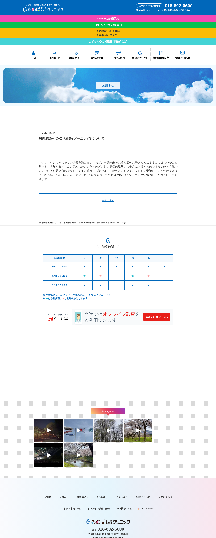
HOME (34, 55)
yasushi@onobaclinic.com (108, 512)
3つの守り (97, 55)
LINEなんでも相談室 (106, 24)
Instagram (145, 484)
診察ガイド (76, 55)
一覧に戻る (108, 200)
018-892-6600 (111, 504)
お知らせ (54, 55)
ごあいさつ (118, 55)
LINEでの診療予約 (108, 18)
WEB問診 (124, 484)
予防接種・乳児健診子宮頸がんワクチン (108, 33)
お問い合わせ (182, 55)
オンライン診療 (99, 484)
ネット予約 (72, 484)
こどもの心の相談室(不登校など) (107, 41)
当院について (140, 55)
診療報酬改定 (161, 55)
